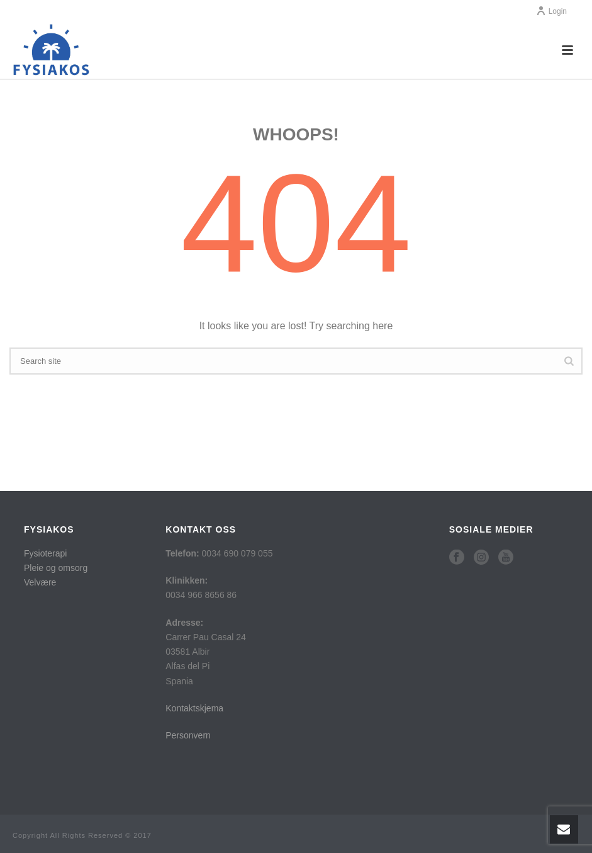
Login (551, 11)
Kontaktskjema (194, 708)
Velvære (40, 582)
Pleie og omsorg (55, 568)
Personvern (188, 735)
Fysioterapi (45, 553)
